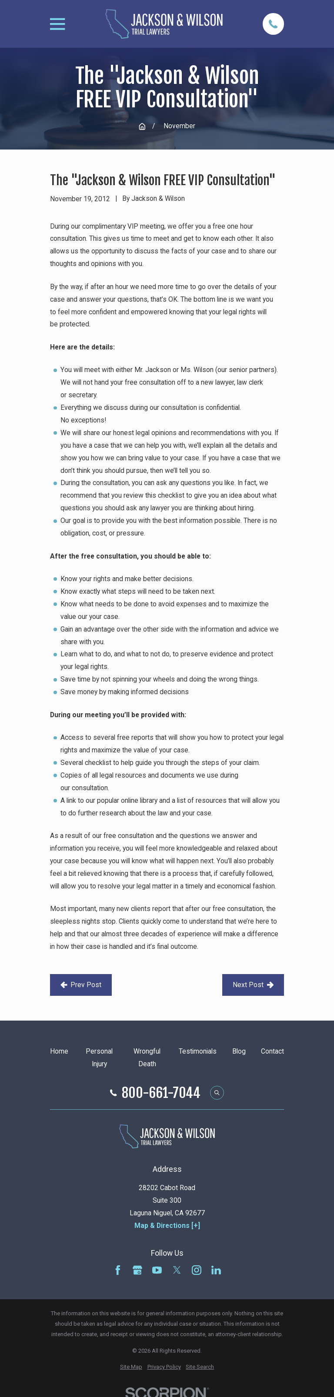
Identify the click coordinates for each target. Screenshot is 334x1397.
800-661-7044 (161, 1093)
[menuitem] (131, 1367)
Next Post (253, 985)
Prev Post (80, 985)
